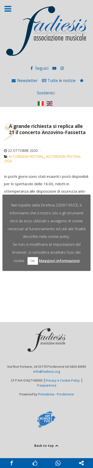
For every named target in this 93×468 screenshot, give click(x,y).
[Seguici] (39, 68)
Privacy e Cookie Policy (63, 380)
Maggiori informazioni (59, 260)
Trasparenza (46, 385)
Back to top (46, 445)
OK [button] (33, 261)
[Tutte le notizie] (59, 80)
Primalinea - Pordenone (56, 394)
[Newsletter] (24, 80)
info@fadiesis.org (46, 371)
